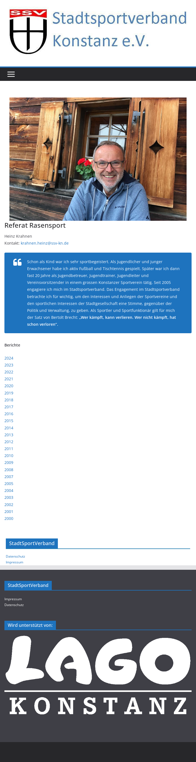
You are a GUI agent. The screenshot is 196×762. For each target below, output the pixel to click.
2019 (8, 393)
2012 (8, 441)
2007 (8, 476)
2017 (8, 406)
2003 (8, 497)
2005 (8, 483)
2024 (8, 358)
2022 (8, 371)
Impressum (14, 562)
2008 (8, 469)
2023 (8, 365)
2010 (8, 455)
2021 (8, 378)
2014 (8, 427)
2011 (8, 448)
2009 (8, 462)
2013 (8, 434)
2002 (8, 504)
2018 (8, 399)
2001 (8, 511)
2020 (8, 385)
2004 (8, 490)
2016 (8, 413)
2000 (8, 518)
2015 (8, 420)
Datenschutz (15, 556)
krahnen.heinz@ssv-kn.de (45, 243)
